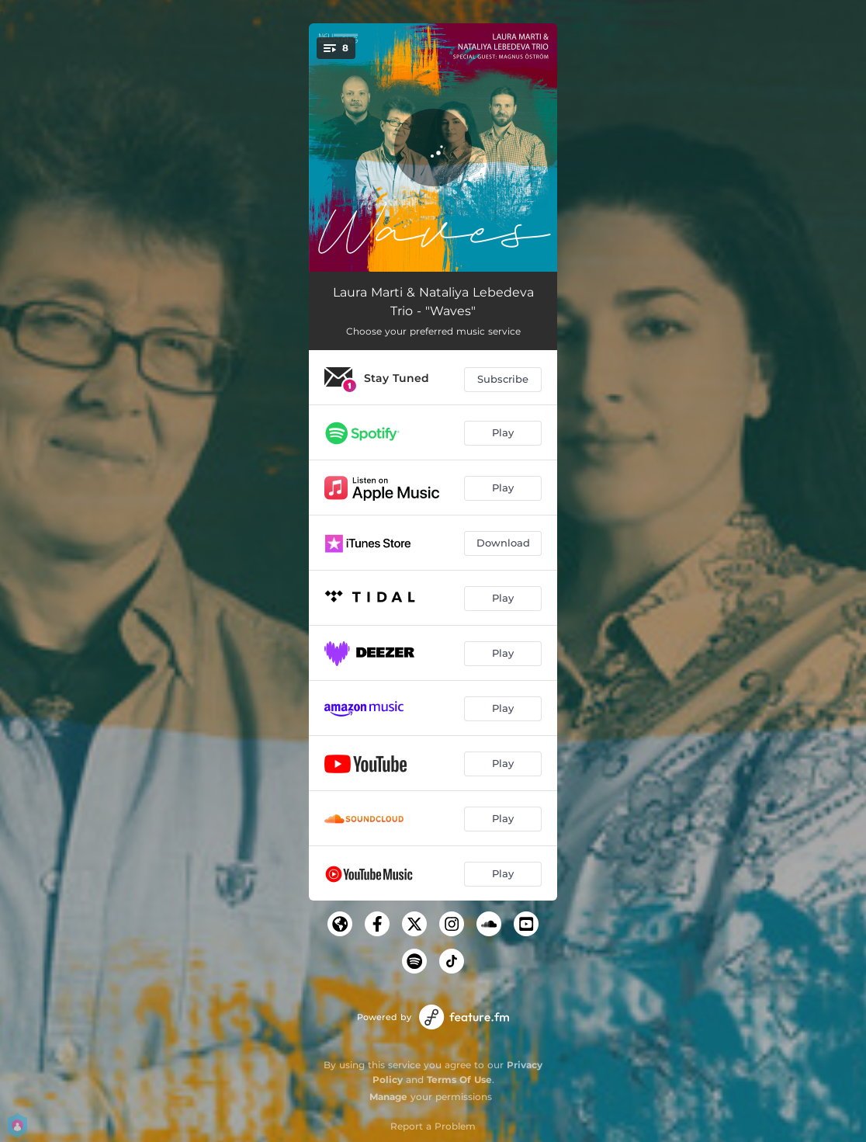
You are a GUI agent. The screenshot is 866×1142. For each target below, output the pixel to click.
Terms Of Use (459, 1079)
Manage (388, 1096)
